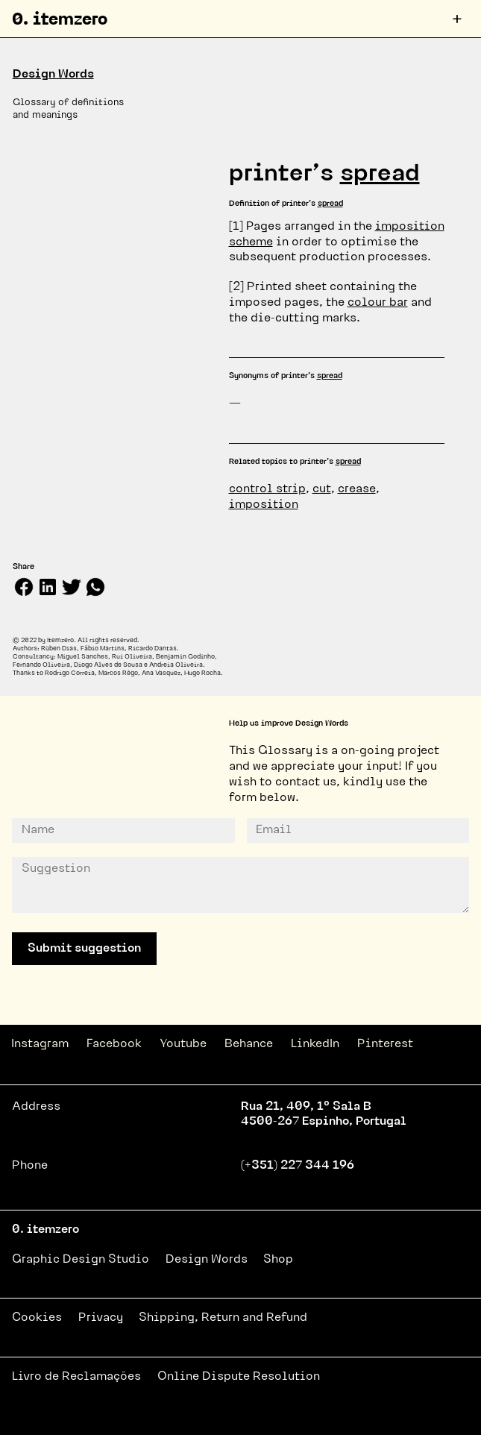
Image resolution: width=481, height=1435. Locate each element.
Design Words (53, 75)
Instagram (40, 1044)
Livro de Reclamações (76, 1377)
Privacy (100, 1318)
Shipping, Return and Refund (223, 1318)
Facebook (114, 1044)
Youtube (183, 1044)
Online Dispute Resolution (238, 1377)
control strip (267, 489)
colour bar (378, 303)
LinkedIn (315, 1044)
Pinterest (385, 1044)
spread (380, 174)
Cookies (37, 1318)
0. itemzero (59, 20)
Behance (248, 1044)
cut (321, 489)
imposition (263, 505)
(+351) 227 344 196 (297, 1166)
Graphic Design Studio (80, 1260)
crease (357, 489)
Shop (278, 1260)
